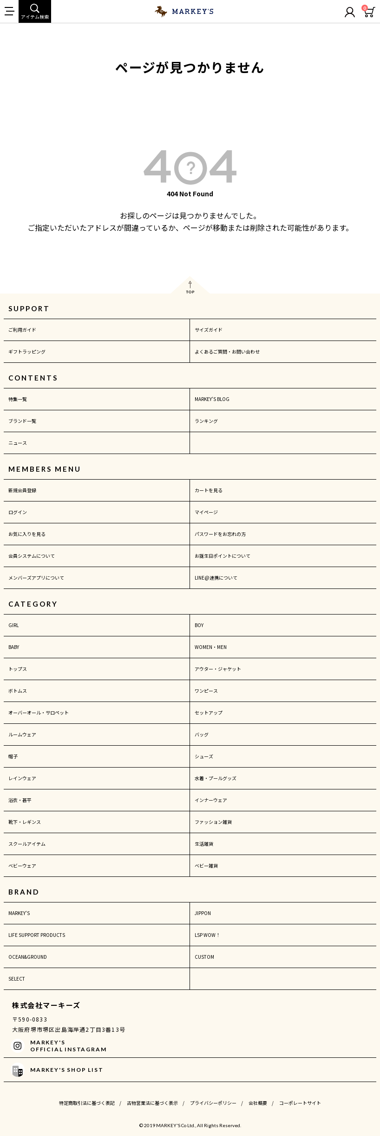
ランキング (206, 420)
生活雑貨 (204, 843)
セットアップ (209, 712)
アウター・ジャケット (218, 668)
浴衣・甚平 (20, 799)
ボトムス (17, 690)
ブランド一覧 (22, 420)
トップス (17, 668)
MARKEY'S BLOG (212, 398)
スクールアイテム (27, 843)
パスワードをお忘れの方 (220, 533)
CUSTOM (204, 956)
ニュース (17, 442)
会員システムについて (31, 555)
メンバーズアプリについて (36, 577)
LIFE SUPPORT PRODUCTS (36, 934)
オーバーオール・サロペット (38, 712)
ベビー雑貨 (206, 865)
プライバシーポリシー (213, 1102)
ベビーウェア (22, 865)
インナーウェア (211, 799)
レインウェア (22, 778)
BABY (13, 646)
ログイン (17, 511)
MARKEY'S (19, 912)
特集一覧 (17, 398)
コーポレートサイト (300, 1102)
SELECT (16, 978)
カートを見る (209, 490)
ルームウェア (22, 734)
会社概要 (258, 1102)
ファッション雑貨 (213, 821)
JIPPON (203, 912)
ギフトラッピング (27, 351)
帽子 (13, 756)
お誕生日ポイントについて (222, 555)
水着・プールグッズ (215, 778)
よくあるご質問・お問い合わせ (227, 351)
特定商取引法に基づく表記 (87, 1102)
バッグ (202, 734)
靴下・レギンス (24, 821)
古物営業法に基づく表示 (152, 1102)
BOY (199, 624)
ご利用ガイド (22, 329)
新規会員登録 (22, 490)
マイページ (206, 511)
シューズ (204, 756)
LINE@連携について (216, 577)
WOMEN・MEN (211, 646)
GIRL (13, 624)
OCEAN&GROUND (27, 956)
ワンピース (206, 690)
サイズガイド (209, 329)
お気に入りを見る (27, 533)
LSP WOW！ (207, 934)
